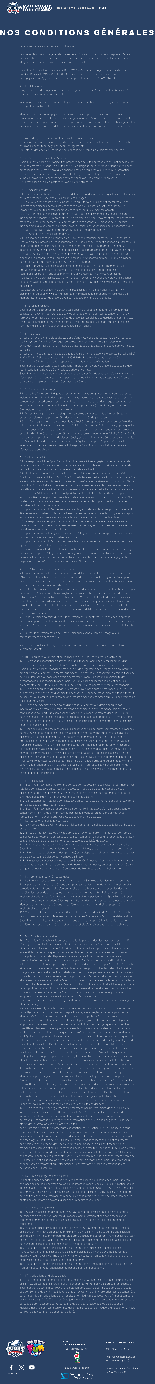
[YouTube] (31, 1367)
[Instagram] (21, 1367)
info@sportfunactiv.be (44, 592)
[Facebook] (11, 1367)
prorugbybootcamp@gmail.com (76, 592)
